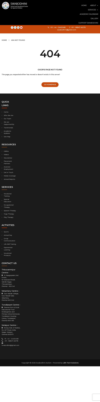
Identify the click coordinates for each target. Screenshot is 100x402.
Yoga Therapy (9, 214)
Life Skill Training (10, 244)
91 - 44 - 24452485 (12, 339)
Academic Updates (7, 132)
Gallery (94, 26)
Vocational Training (7, 195)
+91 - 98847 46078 (11, 341)
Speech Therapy (10, 210)
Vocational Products (7, 254)
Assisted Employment (8, 168)
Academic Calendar (89, 21)
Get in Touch (8, 172)
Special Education (7, 200)
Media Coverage (10, 176)
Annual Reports (9, 179)
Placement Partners (8, 162)
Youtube (21, 2)
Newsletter (8, 158)
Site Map (7, 136)
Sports (6, 232)
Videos (6, 154)
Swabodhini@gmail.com (10, 345)
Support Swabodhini (88, 30)
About (94, 13)
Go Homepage (50, 85)
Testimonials (8, 128)
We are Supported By (9, 123)
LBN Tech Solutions (71, 363)
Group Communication (9, 240)
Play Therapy (8, 217)
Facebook (12, 2)
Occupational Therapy (8, 206)
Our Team (7, 118)
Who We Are (8, 115)
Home (84, 13)
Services (93, 17)
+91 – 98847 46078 (78, 2)
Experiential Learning (8, 249)
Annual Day (8, 235)
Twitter (15, 2)
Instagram (18, 2)
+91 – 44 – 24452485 (58, 2)
